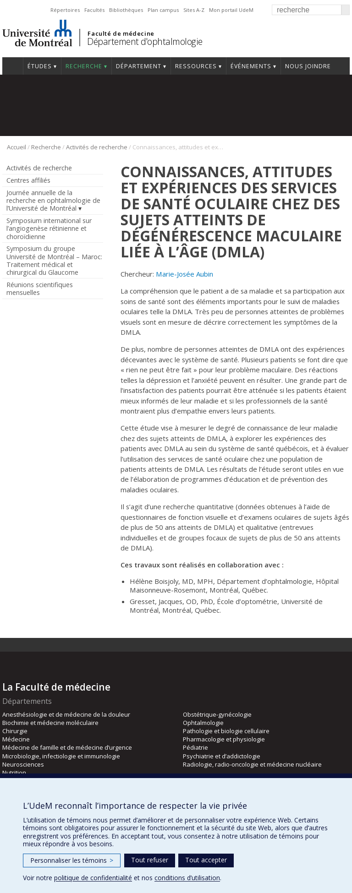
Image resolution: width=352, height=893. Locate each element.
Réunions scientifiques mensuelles (39, 288)
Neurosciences (23, 764)
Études (40, 66)
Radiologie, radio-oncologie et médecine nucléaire (252, 764)
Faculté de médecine (121, 33)
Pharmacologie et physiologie (224, 739)
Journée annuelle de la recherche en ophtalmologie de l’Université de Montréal (53, 200)
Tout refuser (149, 859)
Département (138, 66)
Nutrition (14, 772)
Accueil (12, 66)
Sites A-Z (193, 9)
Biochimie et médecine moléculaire (50, 723)
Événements (251, 66)
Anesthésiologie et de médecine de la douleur (66, 714)
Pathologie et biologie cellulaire (226, 731)
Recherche (84, 66)
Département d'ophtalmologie (145, 41)
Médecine (16, 739)
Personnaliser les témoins (71, 860)
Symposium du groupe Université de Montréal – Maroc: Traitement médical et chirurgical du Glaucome (54, 260)
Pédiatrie (195, 747)
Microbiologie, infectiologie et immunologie (61, 756)
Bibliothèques (126, 9)
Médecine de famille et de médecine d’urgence (67, 747)
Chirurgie (15, 731)
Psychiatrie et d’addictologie (221, 756)
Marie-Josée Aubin (184, 273)
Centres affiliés (28, 180)
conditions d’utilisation (187, 877)
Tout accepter (206, 859)
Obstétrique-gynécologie (217, 714)
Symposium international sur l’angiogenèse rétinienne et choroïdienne (49, 228)
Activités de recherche (96, 147)
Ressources (196, 66)
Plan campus (163, 9)
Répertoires (65, 9)
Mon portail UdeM (231, 9)
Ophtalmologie (203, 723)
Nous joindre (308, 66)
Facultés (94, 9)
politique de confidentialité (93, 877)
